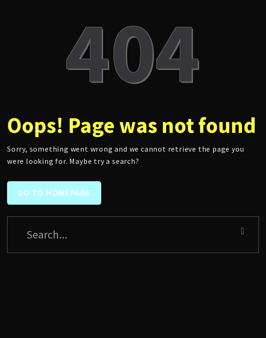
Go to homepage (54, 192)
